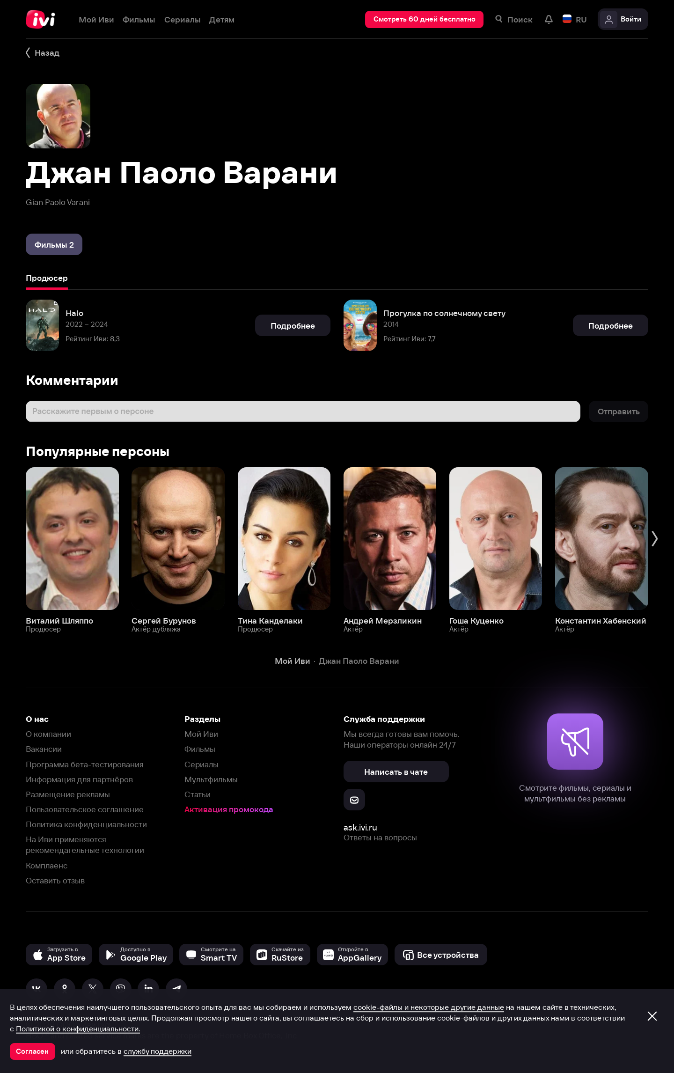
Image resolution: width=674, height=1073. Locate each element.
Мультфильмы (211, 779)
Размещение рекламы (68, 794)
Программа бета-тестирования (85, 764)
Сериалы (201, 764)
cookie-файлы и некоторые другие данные (428, 1007)
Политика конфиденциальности (86, 824)
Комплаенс (46, 865)
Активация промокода (228, 809)
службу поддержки (157, 1051)
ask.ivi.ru (360, 827)
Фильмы (199, 748)
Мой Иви (201, 733)
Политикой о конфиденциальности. (78, 1028)
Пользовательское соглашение (85, 809)
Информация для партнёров (79, 779)
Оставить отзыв (55, 880)
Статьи (197, 794)
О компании (48, 733)
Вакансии (44, 748)
